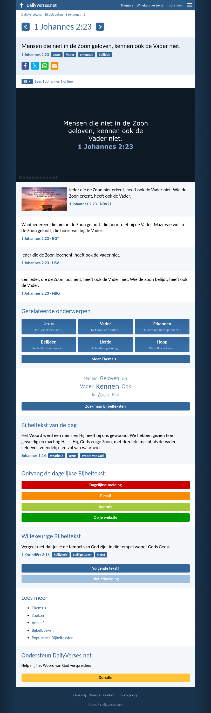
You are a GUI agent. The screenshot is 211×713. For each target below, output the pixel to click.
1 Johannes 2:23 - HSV (40, 262)
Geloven (109, 378)
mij (32, 665)
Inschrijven (175, 5)
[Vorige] (26, 27)
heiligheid (60, 555)
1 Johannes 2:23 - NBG (41, 293)
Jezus (56, 55)
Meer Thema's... (106, 358)
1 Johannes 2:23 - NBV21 (90, 203)
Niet (115, 394)
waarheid (56, 456)
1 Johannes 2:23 (35, 54)
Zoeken (38, 615)
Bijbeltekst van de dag (49, 425)
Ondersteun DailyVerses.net (57, 655)
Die (124, 378)
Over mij (79, 695)
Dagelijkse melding (105, 484)
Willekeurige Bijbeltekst (51, 536)
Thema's (127, 5)
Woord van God (93, 456)
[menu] (190, 7)
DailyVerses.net (32, 14)
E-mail (105, 495)
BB (27, 81)
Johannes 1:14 (34, 455)
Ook (126, 386)
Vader (70, 55)
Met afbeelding (105, 578)
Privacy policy (128, 695)
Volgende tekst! (105, 568)
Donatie (105, 677)
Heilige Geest (82, 555)
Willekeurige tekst (150, 5)
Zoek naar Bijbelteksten (105, 406)
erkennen (86, 55)
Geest (101, 555)
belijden (104, 55)
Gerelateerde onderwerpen (56, 311)
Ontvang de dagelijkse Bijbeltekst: (64, 473)
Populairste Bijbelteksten (53, 637)
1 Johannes (73, 14)
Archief (38, 622)
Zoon (104, 394)
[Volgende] (100, 27)
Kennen (107, 386)
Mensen (90, 378)
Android (105, 506)
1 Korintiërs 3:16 (36, 554)
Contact (109, 695)
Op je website (105, 517)
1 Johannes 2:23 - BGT (40, 238)
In (93, 394)
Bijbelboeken (54, 14)
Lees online (54, 81)
